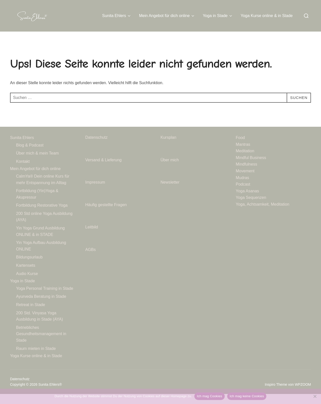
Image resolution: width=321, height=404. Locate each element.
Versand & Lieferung (103, 170)
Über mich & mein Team (37, 163)
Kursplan (168, 147)
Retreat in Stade (30, 315)
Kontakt (23, 171)
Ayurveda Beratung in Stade (41, 306)
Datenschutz (97, 147)
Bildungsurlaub (29, 267)
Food (240, 148)
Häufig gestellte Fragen (106, 214)
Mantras (243, 154)
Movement (245, 181)
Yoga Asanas (247, 201)
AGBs (91, 259)
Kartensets (25, 275)
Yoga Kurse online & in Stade (266, 16)
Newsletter (170, 192)
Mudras (242, 187)
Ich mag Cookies (209, 396)
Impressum (95, 192)
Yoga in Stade (218, 16)
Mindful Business (251, 167)
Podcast (243, 194)
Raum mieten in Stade (36, 358)
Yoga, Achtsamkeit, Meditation (262, 214)
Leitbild (91, 237)
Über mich (169, 170)
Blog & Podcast (29, 155)
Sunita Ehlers (116, 16)
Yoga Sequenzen (251, 207)
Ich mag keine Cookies (247, 396)
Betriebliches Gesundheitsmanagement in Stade (41, 343)
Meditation (245, 161)
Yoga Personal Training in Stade (44, 298)
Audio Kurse (27, 283)
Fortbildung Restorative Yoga (41, 215)
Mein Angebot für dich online (167, 16)
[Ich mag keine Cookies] (314, 396)
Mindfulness (246, 174)
